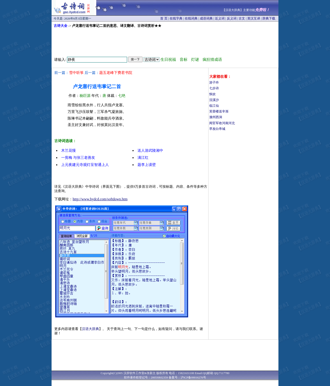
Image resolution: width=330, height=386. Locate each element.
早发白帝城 (217, 129)
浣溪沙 (214, 100)
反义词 (231, 18)
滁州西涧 (215, 117)
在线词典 (191, 18)
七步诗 (214, 88)
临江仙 (214, 105)
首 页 (164, 18)
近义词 (220, 18)
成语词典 (206, 18)
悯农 (212, 94)
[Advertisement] (165, 40)
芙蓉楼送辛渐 (218, 111)
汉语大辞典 (90, 329)
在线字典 (176, 18)
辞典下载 (268, 18)
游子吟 (214, 82)
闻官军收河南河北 (222, 123)
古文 (242, 18)
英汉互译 (253, 18)
